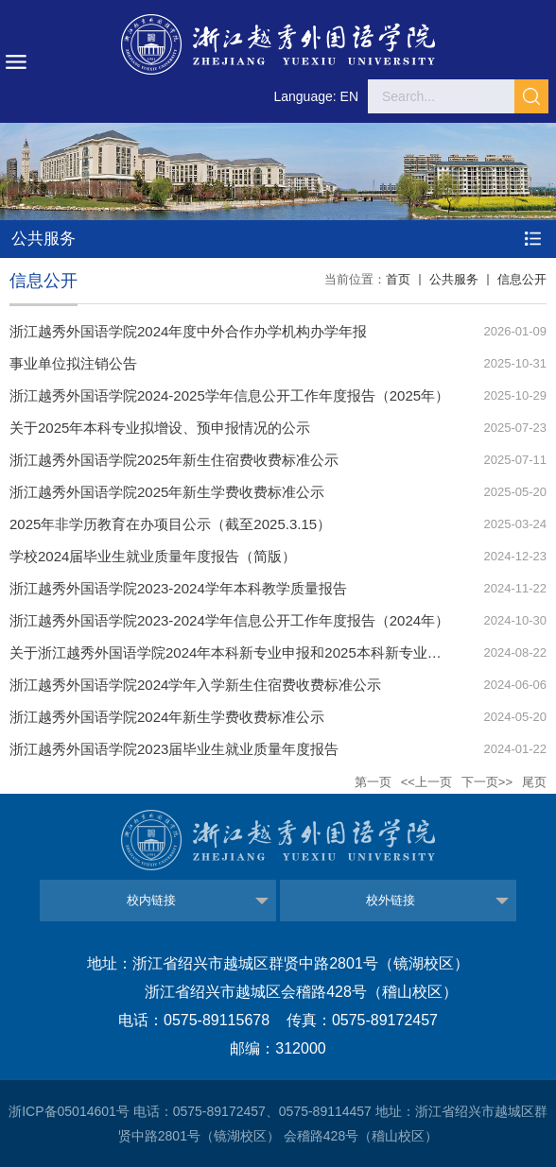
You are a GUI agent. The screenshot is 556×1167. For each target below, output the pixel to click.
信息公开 (522, 279)
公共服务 (453, 279)
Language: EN (315, 96)
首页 (398, 279)
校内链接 (151, 900)
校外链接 (390, 900)
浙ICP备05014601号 (69, 1111)
